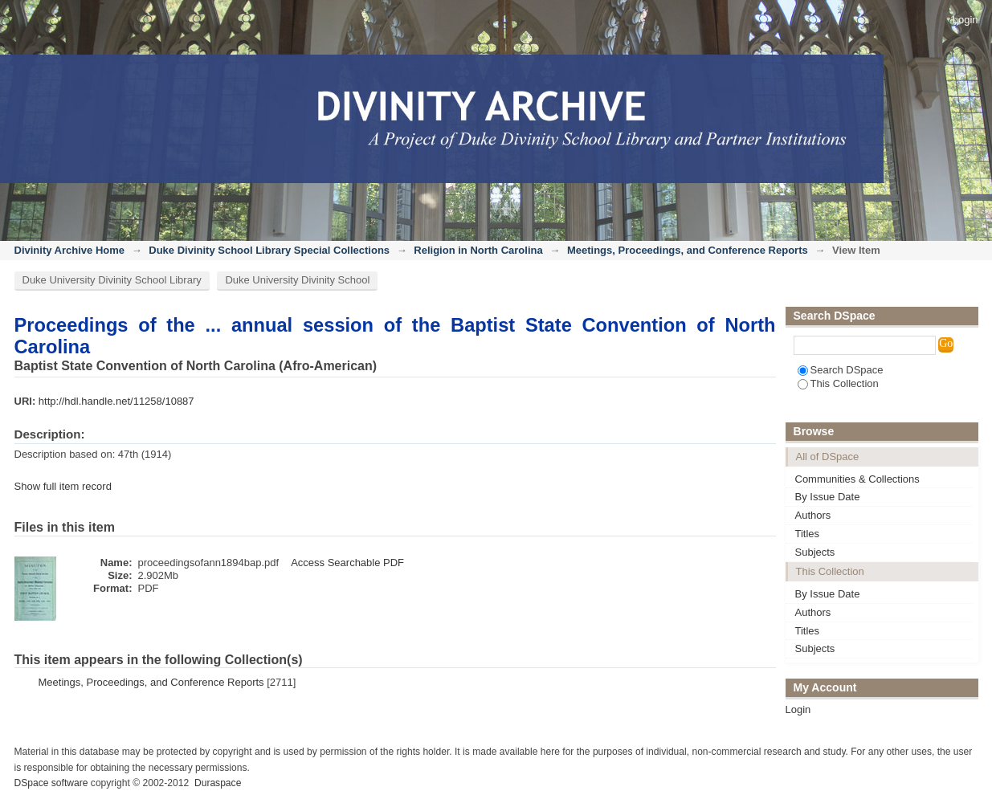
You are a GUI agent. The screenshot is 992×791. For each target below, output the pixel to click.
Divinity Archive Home (69, 250)
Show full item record (63, 486)
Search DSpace (841, 370)
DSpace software (51, 783)
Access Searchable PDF (347, 563)
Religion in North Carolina (478, 250)
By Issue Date (827, 497)
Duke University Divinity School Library (112, 280)
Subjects (815, 552)
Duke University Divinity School (297, 280)
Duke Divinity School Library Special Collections (269, 250)
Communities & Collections (857, 479)
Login (965, 20)
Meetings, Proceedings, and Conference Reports (687, 250)
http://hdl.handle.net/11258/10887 (116, 401)
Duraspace (217, 783)
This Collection (838, 383)
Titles (807, 534)
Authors (813, 515)
